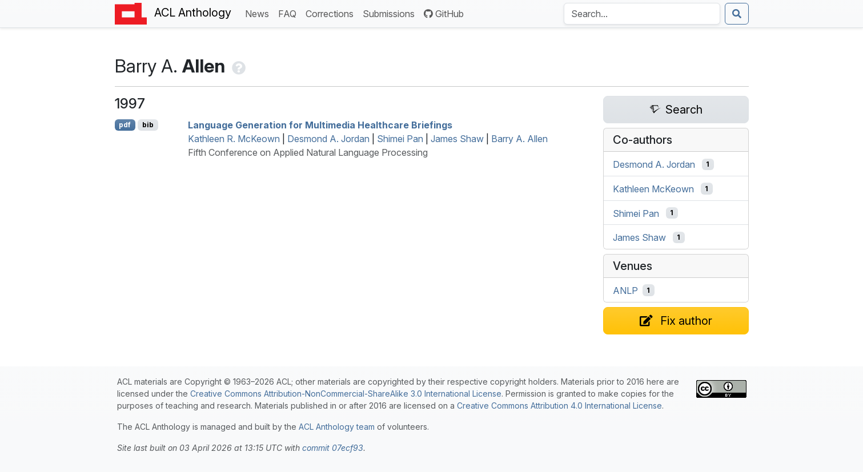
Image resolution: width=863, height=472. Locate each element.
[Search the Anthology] (642, 14)
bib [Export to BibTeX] (148, 124)
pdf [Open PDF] (125, 124)
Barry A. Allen (519, 138)
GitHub (444, 13)
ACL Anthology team (337, 426)
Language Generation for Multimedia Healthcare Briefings (320, 125)
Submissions (391, 12)
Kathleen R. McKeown (234, 138)
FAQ (289, 12)
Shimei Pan (400, 138)
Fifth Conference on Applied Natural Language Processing (308, 152)
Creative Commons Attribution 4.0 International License (559, 405)
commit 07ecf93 (332, 448)
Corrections (332, 12)
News (259, 12)
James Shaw (457, 138)
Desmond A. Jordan (328, 138)
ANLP (625, 290)
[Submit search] (737, 14)
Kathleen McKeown (653, 189)
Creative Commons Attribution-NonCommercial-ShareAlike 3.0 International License (345, 393)
